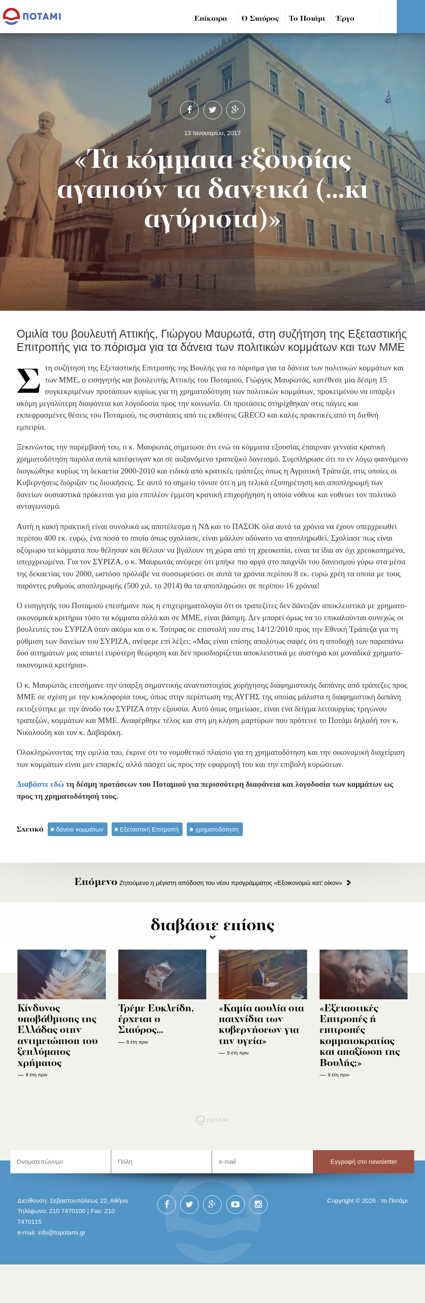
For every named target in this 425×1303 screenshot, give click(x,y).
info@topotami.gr (61, 1232)
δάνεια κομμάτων (79, 829)
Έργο (345, 19)
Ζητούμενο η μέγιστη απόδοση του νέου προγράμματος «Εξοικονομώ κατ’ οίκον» (208, 882)
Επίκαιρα (210, 19)
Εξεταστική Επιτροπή (149, 829)
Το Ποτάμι (307, 19)
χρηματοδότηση (217, 829)
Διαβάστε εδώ (40, 784)
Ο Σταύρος (260, 19)
